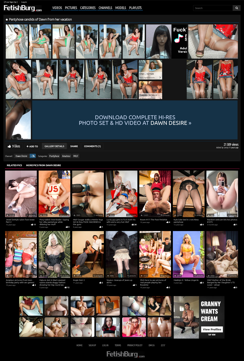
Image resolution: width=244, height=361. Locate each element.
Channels (105, 7)
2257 (163, 345)
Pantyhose (54, 155)
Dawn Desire (21, 155)
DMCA (151, 345)
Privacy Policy (134, 345)
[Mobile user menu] (93, 8)
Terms (118, 345)
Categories (87, 7)
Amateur (66, 155)
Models (120, 7)
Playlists (135, 7)
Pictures (71, 7)
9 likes (16, 146)
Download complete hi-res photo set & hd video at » (135, 120)
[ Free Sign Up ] (10, 2)
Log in (24, 2)
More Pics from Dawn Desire (43, 165)
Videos (57, 7)
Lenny (226, 147)
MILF (75, 155)
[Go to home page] (22, 8)
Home (79, 345)
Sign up (92, 345)
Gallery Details (54, 146)
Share (74, 146)
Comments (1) (92, 146)
